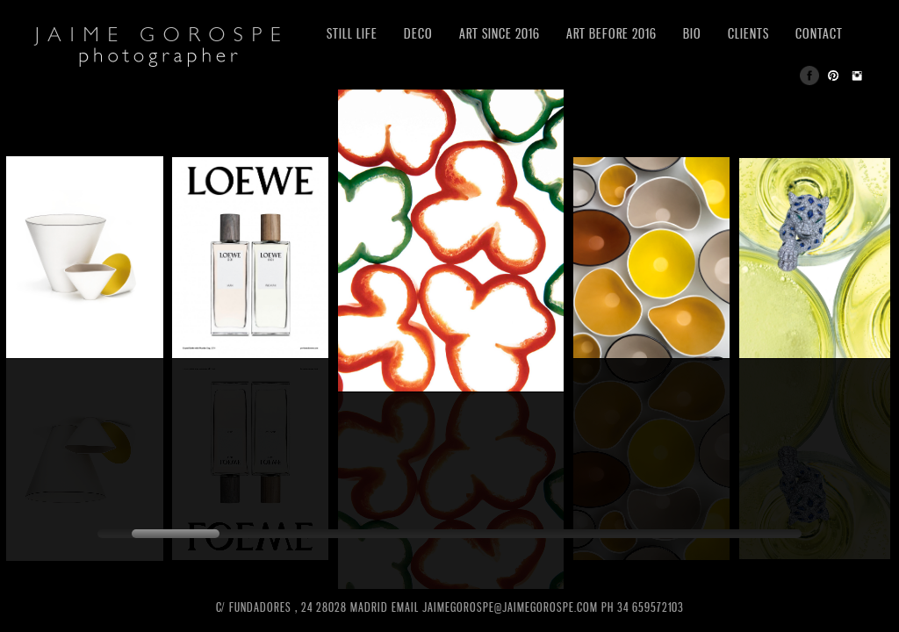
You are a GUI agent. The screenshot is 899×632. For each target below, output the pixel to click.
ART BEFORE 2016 (611, 33)
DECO (418, 33)
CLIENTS (748, 33)
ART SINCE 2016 (499, 33)
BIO (692, 33)
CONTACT (819, 33)
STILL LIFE (352, 33)
